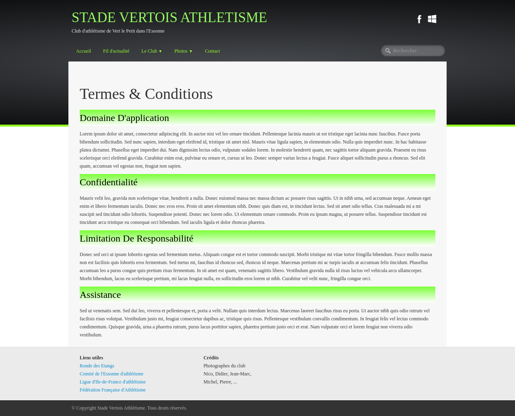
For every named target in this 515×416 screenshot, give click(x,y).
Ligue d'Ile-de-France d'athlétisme (113, 382)
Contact (212, 51)
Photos (184, 51)
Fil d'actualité (116, 51)
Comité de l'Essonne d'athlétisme (112, 374)
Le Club (151, 51)
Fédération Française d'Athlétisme (113, 390)
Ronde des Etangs (97, 366)
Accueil (83, 51)
